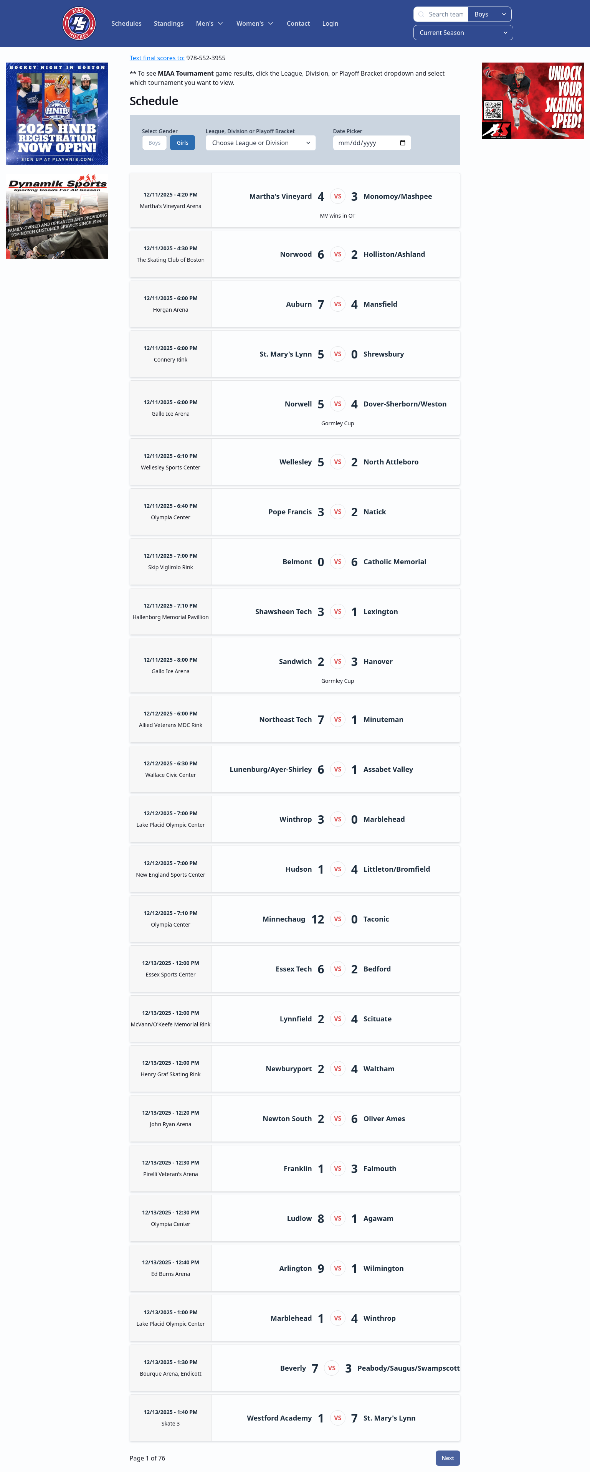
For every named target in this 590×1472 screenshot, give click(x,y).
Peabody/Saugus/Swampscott (409, 1368)
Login (330, 23)
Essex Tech (294, 968)
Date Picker (372, 138)
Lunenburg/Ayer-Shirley (271, 769)
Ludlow (299, 1218)
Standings (169, 23)
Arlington (295, 1268)
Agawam (378, 1218)
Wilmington (384, 1268)
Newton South (287, 1118)
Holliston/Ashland (394, 254)
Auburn (299, 304)
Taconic (376, 919)
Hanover (378, 661)
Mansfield (380, 304)
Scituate (378, 1018)
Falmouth (380, 1168)
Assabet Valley (388, 769)
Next (448, 1458)
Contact (298, 23)
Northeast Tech (285, 719)
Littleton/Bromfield (397, 869)
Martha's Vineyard (280, 196)
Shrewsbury (384, 354)
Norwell (298, 403)
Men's (210, 23)
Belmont (297, 561)
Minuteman (383, 719)
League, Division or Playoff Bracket (261, 138)
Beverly (293, 1368)
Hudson (299, 869)
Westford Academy (279, 1417)
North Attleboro (391, 461)
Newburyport (289, 1068)
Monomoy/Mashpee (398, 196)
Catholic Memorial (395, 561)
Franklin (298, 1168)
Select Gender (165, 138)
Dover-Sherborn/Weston (405, 403)
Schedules (127, 23)
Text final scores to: (157, 58)
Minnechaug (284, 919)
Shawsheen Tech (283, 611)
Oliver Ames (384, 1118)
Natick (375, 511)
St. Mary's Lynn (286, 354)
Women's (255, 23)
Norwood (296, 254)
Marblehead (384, 819)
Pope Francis (290, 511)
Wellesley (295, 461)
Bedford (377, 968)
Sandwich (295, 661)
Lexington (381, 611)
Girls (182, 142)
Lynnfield (296, 1018)
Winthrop (295, 819)
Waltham (379, 1068)
